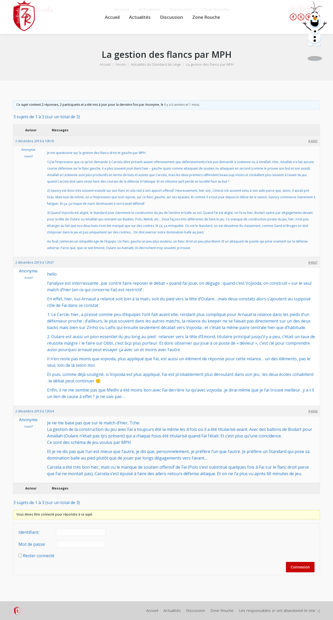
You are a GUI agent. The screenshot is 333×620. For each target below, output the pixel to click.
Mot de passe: (32, 544)
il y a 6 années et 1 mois (181, 104)
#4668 (313, 411)
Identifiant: (28, 532)
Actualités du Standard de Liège (156, 64)
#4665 (313, 141)
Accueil (105, 64)
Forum (121, 64)
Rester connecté (38, 556)
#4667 (313, 262)
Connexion (300, 567)
